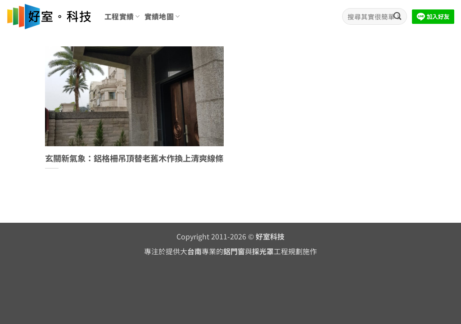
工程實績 (122, 16)
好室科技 (270, 236)
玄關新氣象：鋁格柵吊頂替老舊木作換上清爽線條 (134, 158)
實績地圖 (162, 16)
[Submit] (397, 16)
